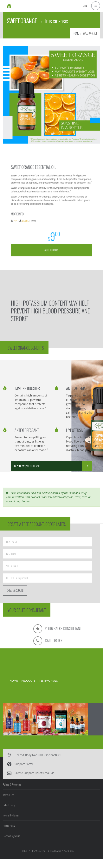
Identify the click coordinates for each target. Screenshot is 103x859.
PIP (32, 216)
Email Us (48, 773)
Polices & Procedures (12, 784)
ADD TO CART (51, 232)
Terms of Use (8, 795)
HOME (76, 33)
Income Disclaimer (11, 815)
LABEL (37, 216)
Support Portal (24, 764)
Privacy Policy (9, 826)
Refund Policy (9, 805)
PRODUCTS (28, 680)
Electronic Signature (11, 836)
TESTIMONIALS (48, 680)
